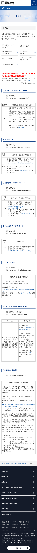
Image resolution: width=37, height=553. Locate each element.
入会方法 (4, 482)
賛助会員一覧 (5, 522)
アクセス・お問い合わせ (19, 522)
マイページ (30, 81)
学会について (5, 471)
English (14, 528)
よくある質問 (5, 525)
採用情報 (15, 525)
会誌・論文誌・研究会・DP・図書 (11, 487)
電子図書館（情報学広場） (9, 503)
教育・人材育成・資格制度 (9, 498)
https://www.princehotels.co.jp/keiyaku (19, 289)
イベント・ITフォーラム (8, 493)
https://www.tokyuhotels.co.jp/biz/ (20, 163)
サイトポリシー (24, 528)
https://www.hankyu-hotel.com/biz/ (16, 207)
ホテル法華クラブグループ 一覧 (19, 251)
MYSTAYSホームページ (26, 328)
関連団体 (23, 525)
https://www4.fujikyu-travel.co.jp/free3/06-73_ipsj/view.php (18, 405)
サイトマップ (5, 528)
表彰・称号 (4, 509)
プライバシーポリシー (22, 540)
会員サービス (5, 477)
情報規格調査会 (6, 514)
